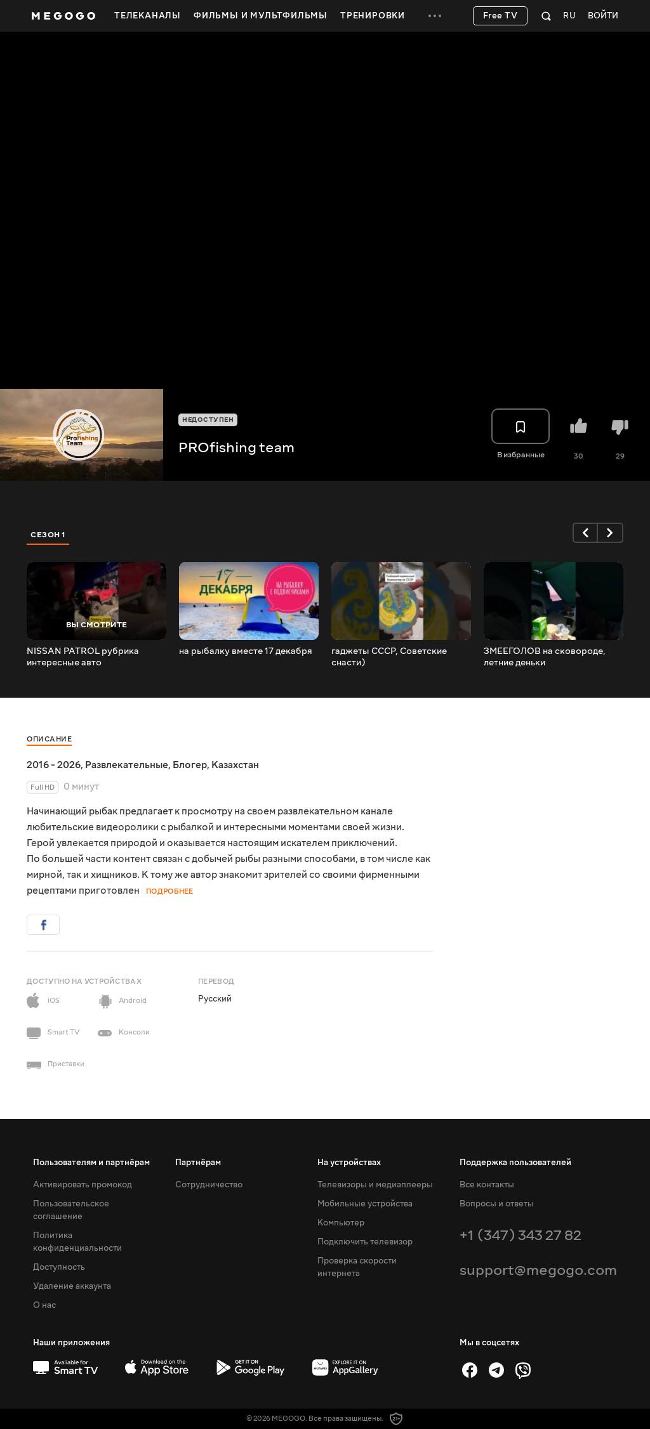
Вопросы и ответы (497, 1204)
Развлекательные (126, 765)
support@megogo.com (538, 1270)
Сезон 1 (48, 535)
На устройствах (349, 1162)
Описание (49, 739)
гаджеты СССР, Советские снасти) (389, 657)
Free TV (500, 16)
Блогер (190, 765)
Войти (603, 16)
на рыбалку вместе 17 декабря (245, 651)
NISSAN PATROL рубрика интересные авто (83, 657)
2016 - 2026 (54, 765)
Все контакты (487, 1185)
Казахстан (235, 765)
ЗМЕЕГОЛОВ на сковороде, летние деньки (545, 657)
